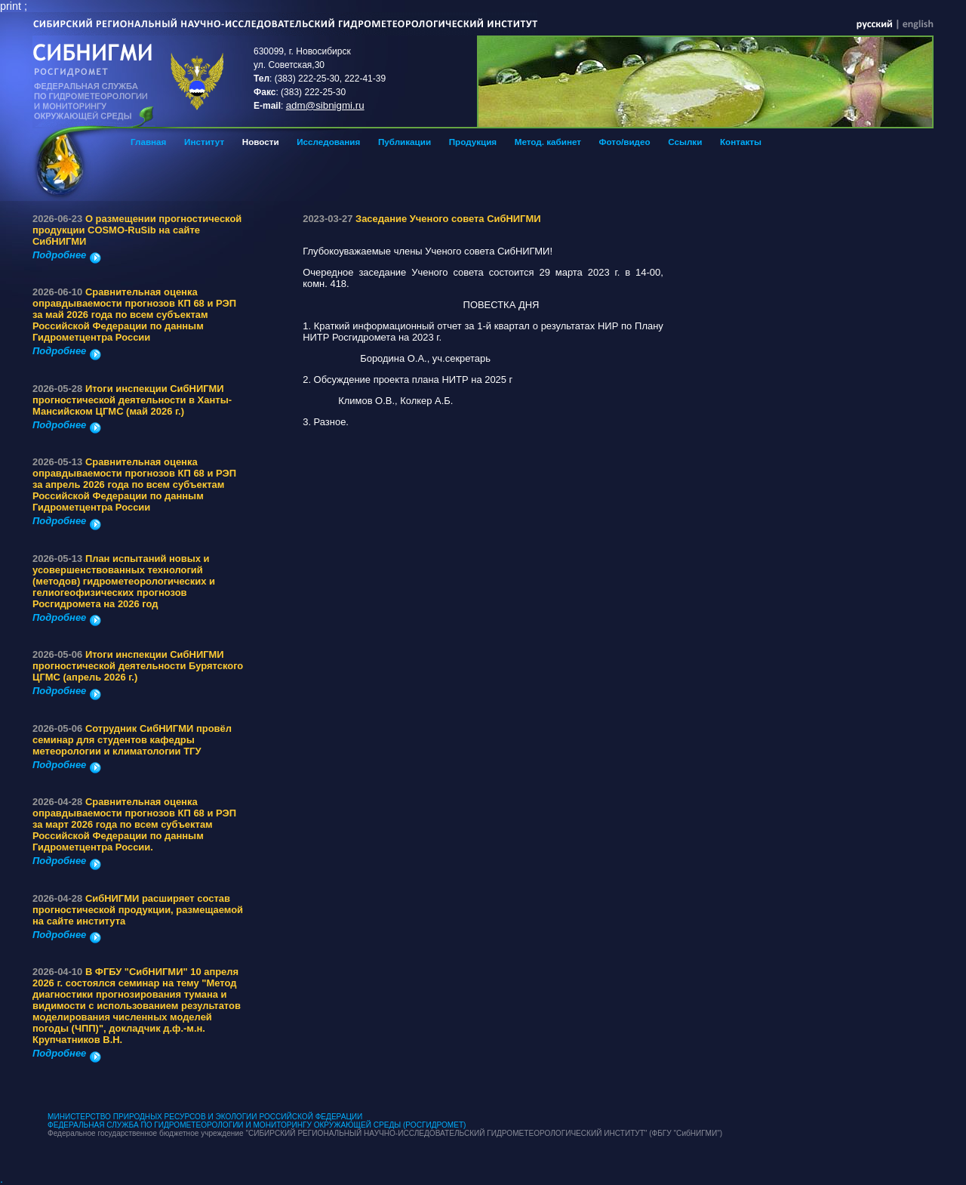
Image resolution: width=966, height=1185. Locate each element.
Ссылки (685, 142)
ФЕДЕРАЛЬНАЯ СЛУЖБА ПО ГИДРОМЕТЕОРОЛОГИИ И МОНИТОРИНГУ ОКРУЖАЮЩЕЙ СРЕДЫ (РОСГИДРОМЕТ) (257, 1125)
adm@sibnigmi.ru (325, 105)
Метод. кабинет (548, 142)
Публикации (404, 142)
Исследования (328, 142)
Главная (148, 142)
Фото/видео (625, 142)
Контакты (740, 142)
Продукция (473, 142)
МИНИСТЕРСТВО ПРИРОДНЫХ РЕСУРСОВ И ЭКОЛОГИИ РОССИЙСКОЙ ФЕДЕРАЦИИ (205, 1116)
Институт (204, 142)
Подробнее (66, 255)
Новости (260, 142)
